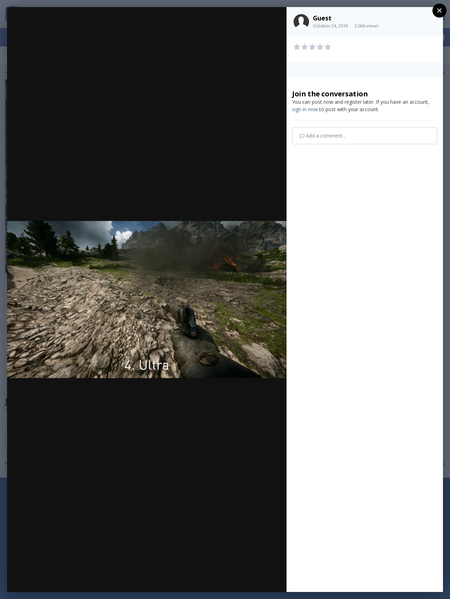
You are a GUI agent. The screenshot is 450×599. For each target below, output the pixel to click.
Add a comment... (323, 135)
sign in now (305, 109)
